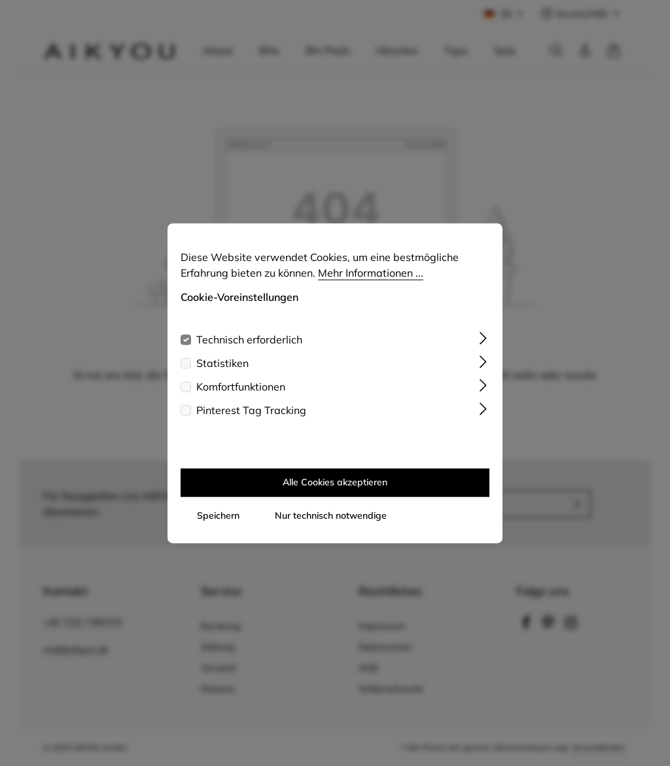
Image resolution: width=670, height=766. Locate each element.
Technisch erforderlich (249, 348)
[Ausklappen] (483, 345)
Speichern (218, 524)
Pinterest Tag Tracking (251, 418)
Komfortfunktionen (240, 395)
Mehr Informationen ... (370, 281)
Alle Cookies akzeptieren (335, 490)
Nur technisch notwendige (331, 524)
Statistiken (222, 371)
